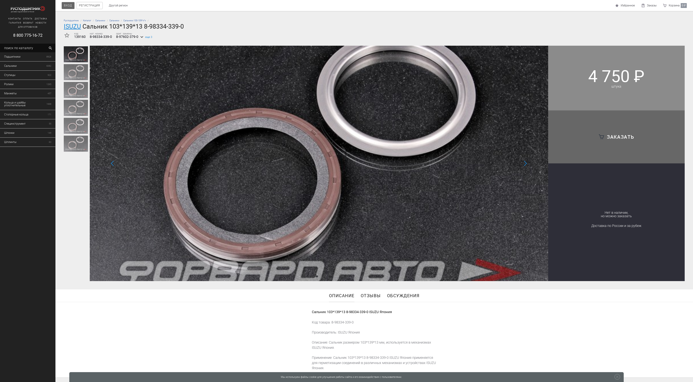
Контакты (8, 18)
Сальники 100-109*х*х (134, 20)
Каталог (87, 20)
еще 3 (145, 37)
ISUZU (72, 26)
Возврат (22, 23)
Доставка (34, 18)
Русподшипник (71, 20)
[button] (317, 276)
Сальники (100, 20)
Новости (34, 23)
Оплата (21, 18)
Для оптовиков (21, 27)
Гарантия (9, 23)
